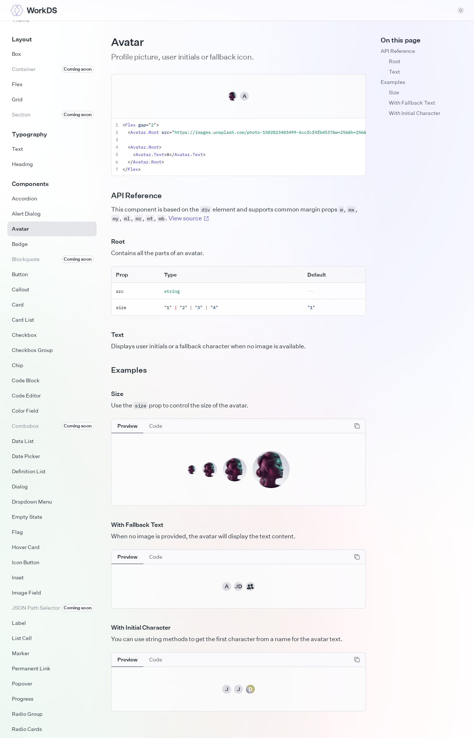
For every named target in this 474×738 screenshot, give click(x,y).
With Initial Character (414, 113)
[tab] (127, 426)
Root (394, 61)
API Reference (398, 51)
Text (394, 71)
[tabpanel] (238, 462)
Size (394, 92)
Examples (393, 82)
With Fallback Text (412, 102)
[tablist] (139, 426)
